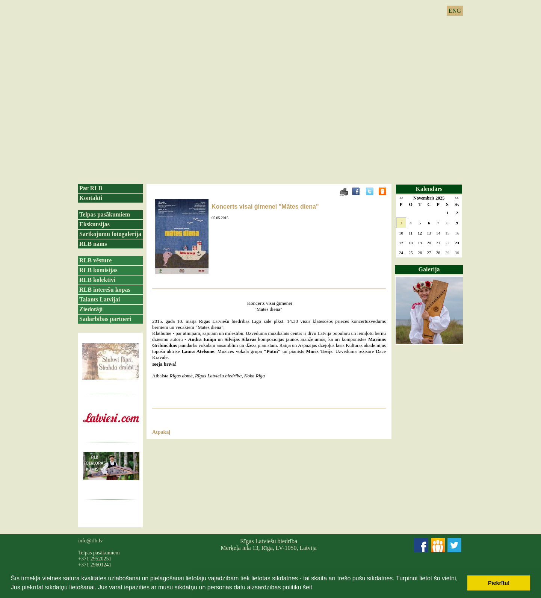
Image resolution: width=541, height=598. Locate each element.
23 (457, 243)
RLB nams (93, 244)
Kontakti (90, 198)
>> (457, 198)
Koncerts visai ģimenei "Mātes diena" (265, 206)
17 (401, 243)
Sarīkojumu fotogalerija (110, 234)
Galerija (429, 269)
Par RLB (90, 188)
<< (401, 198)
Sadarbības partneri (105, 319)
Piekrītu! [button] (499, 583)
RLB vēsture (95, 260)
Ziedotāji (91, 309)
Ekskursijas (94, 224)
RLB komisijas (98, 270)
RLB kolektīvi (97, 280)
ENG (455, 11)
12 (420, 233)
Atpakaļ (161, 432)
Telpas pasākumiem (104, 214)
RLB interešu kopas (104, 289)
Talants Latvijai (99, 299)
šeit (307, 587)
